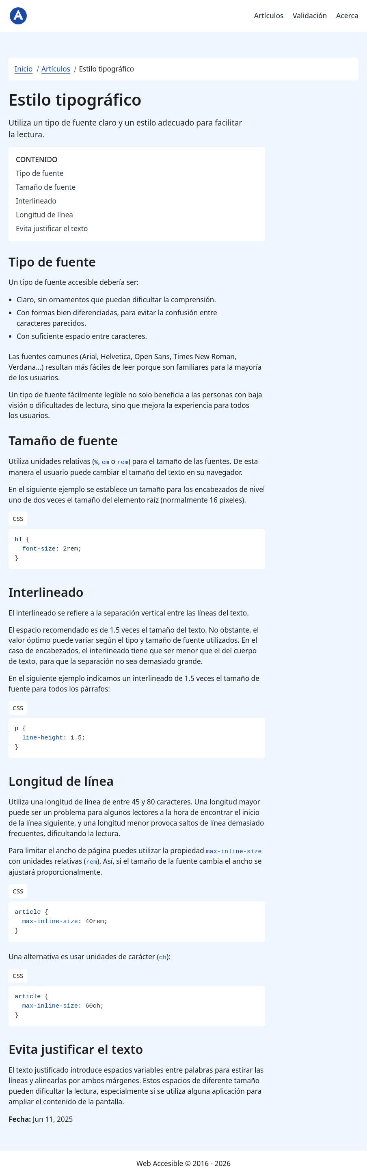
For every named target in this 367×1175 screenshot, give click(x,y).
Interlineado (36, 201)
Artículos (269, 15)
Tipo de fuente (39, 173)
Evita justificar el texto (52, 228)
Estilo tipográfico (106, 69)
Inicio (23, 69)
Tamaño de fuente (46, 187)
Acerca (347, 15)
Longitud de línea (44, 214)
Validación (310, 15)
